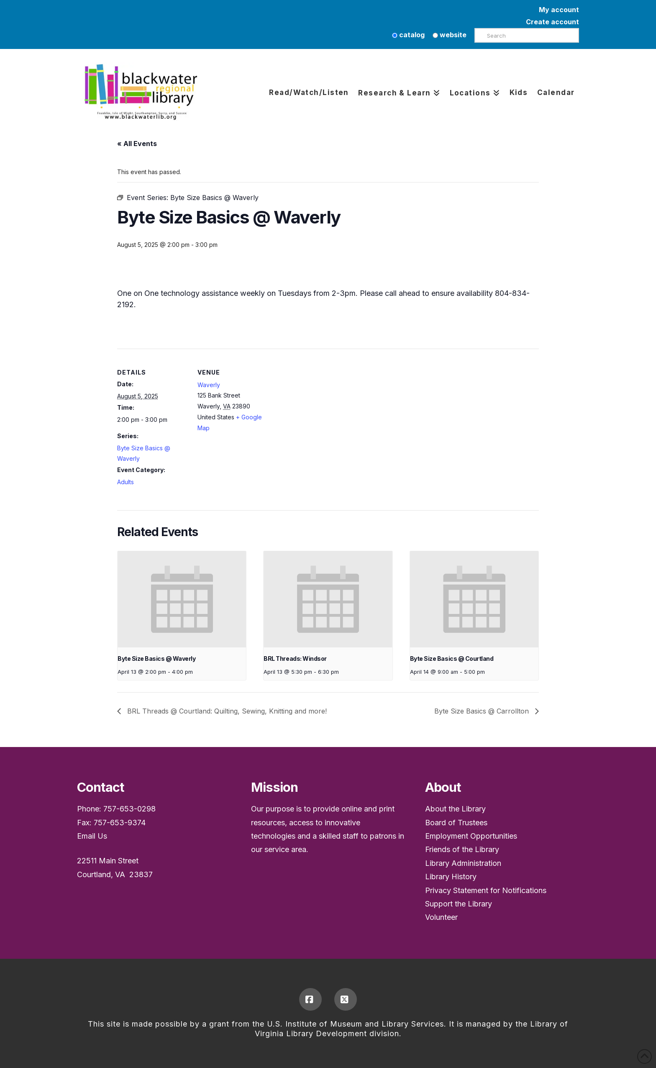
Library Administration (463, 863)
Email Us (92, 836)
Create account (552, 22)
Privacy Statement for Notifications (485, 890)
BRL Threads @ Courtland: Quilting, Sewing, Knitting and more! (226, 711)
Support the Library (458, 903)
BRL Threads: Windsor (295, 658)
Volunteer (441, 917)
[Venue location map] (322, 406)
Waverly (208, 384)
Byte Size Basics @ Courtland (451, 658)
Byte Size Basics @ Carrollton (482, 711)
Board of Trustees (456, 822)
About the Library (455, 808)
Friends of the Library (462, 849)
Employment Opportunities (471, 836)
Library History (451, 876)
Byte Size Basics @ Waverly (156, 658)
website (449, 35)
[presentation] (182, 599)
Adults (125, 481)
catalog (408, 35)
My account (559, 9)
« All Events (137, 143)
